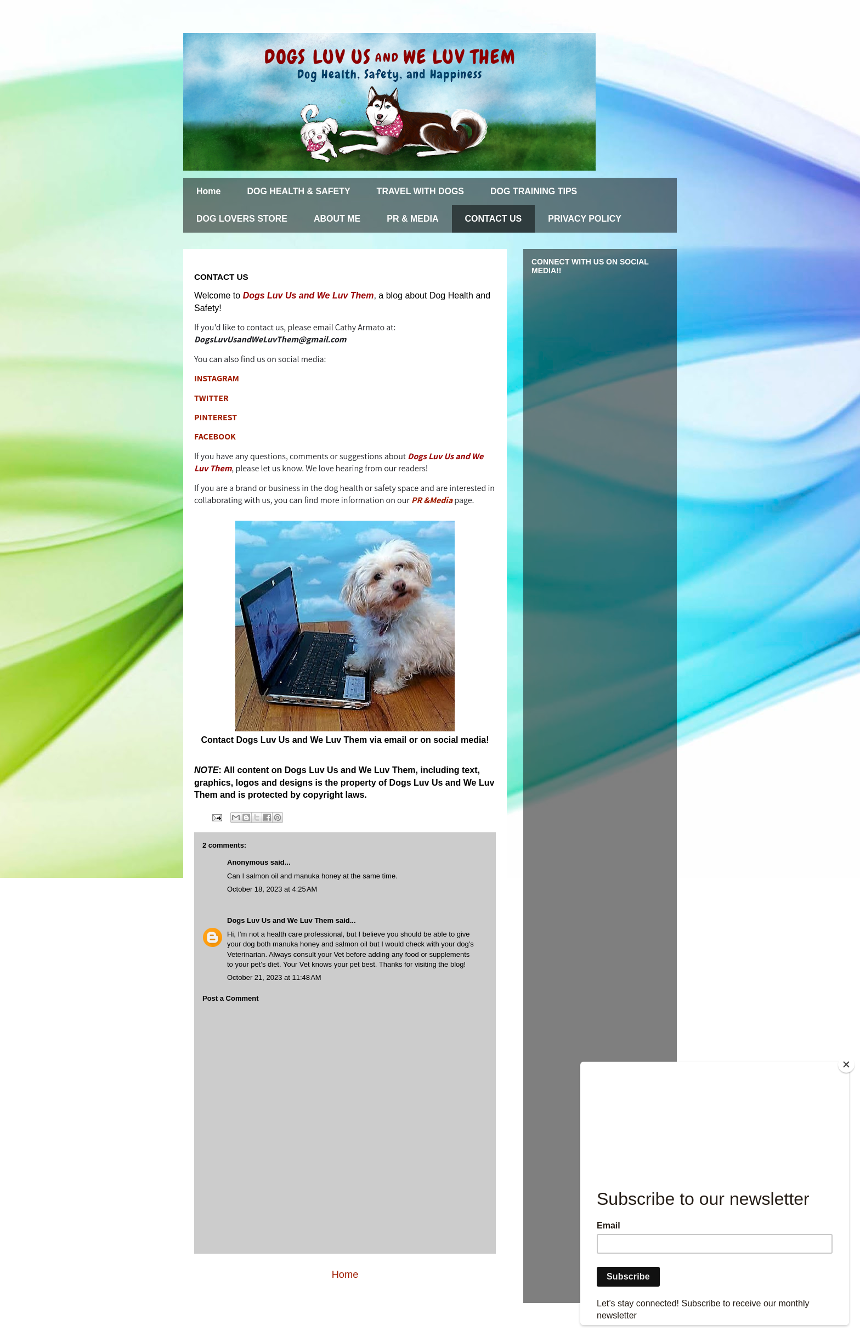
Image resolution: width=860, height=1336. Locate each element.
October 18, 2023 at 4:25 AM (272, 889)
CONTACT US (493, 218)
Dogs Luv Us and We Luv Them (280, 920)
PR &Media (431, 500)
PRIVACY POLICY (584, 218)
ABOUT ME (337, 218)
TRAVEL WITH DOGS (420, 191)
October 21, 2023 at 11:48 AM (274, 977)
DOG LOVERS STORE (241, 218)
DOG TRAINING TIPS (533, 191)
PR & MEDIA (412, 218)
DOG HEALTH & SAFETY (298, 191)
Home (208, 191)
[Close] (846, 1064)
